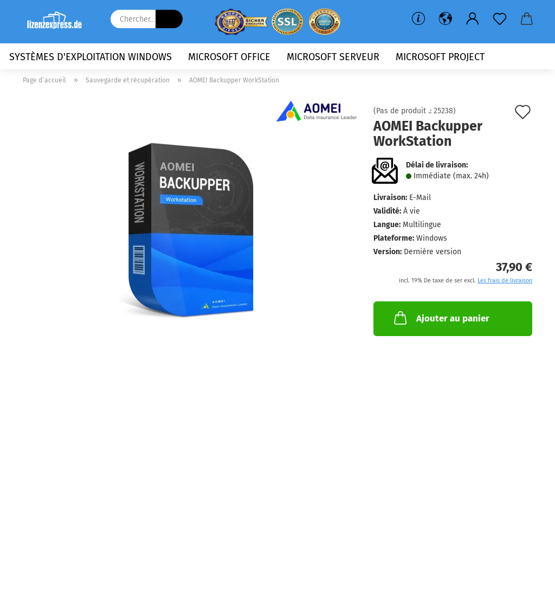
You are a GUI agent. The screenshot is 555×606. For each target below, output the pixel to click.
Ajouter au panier (440, 317)
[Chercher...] (169, 19)
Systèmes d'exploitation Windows (90, 57)
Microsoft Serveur (333, 57)
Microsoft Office (229, 57)
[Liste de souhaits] (499, 19)
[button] (445, 19)
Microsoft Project (440, 57)
